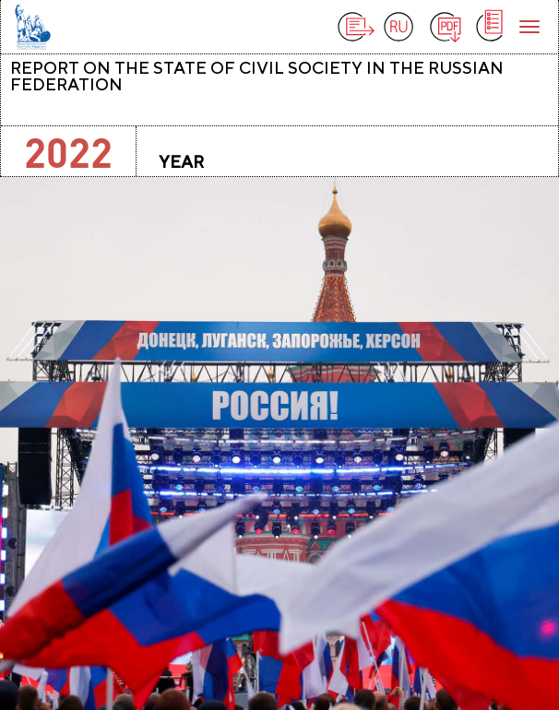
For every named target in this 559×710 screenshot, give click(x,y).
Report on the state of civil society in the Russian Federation (257, 76)
